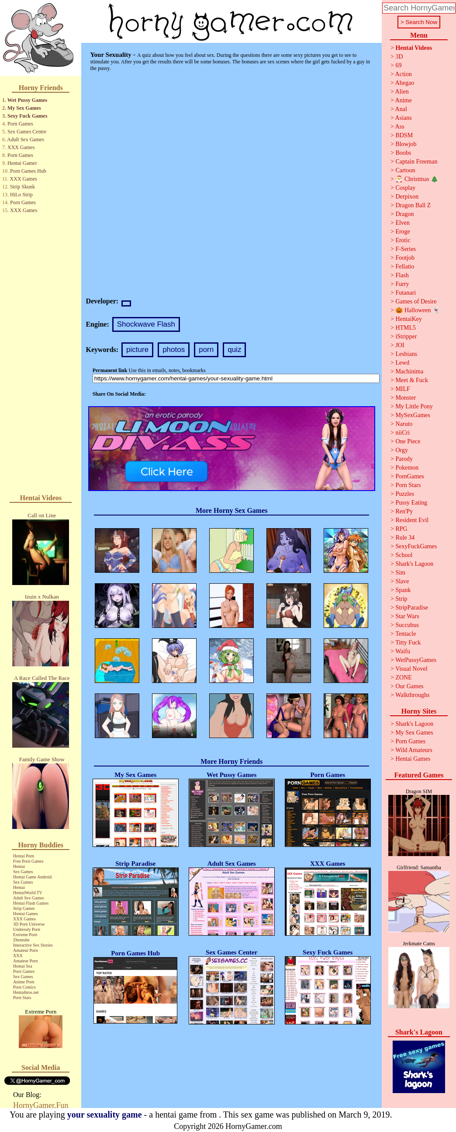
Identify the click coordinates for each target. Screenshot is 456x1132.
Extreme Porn (25, 934)
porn (206, 349)
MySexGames (412, 415)
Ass (399, 126)
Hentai (19, 866)
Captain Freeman (416, 161)
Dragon (404, 214)
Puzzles (404, 494)
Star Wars (407, 616)
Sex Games (23, 871)
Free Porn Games (28, 861)
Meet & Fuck (411, 380)
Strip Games (24, 908)
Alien (402, 91)
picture (137, 349)
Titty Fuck (408, 642)
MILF (402, 389)
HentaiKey (408, 319)
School (403, 555)
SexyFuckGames (416, 546)
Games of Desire (415, 301)
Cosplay (405, 188)
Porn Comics (24, 987)
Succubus (407, 625)
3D (399, 56)
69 (398, 65)
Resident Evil (411, 520)
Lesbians (406, 354)
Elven (402, 222)
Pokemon (406, 467)
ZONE (403, 677)
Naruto (403, 424)
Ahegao (405, 83)
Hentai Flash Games (30, 903)
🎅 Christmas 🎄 (416, 179)
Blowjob (405, 144)
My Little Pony (414, 406)
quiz (234, 349)
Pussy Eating (411, 502)
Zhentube (21, 939)
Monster (405, 397)
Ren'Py (404, 511)
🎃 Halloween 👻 (417, 310)
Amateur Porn (25, 950)
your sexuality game (104, 1114)
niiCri (402, 432)
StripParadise (411, 607)
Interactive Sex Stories (33, 945)
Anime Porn (24, 981)
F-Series (405, 249)
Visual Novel (411, 668)
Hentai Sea (22, 966)
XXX (18, 955)
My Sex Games (24, 108)
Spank (403, 590)
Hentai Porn (23, 855)
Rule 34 (405, 537)
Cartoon (405, 170)
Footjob (405, 257)
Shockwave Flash (146, 324)
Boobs (403, 153)
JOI (399, 345)
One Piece (407, 441)
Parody (404, 459)
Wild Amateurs (413, 750)
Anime (403, 100)
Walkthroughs (412, 695)
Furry (402, 284)
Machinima (409, 371)
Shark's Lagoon (414, 564)
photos (173, 349)
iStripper (406, 336)
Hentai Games (25, 913)
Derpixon (406, 196)
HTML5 (405, 327)
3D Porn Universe (29, 924)
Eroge (402, 231)
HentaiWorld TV (27, 892)
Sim (400, 572)
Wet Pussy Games (27, 100)
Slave (402, 581)
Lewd (402, 362)
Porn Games (20, 124)
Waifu (402, 651)
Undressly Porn (26, 929)
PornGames (409, 476)
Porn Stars (22, 997)
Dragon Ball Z (413, 205)
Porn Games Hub (28, 171)
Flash (401, 275)
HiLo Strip (21, 195)
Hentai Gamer (22, 163)
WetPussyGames (415, 660)
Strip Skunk (22, 187)
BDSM (404, 135)
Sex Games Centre (26, 132)
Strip (401, 599)
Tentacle (405, 633)
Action (403, 74)
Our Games (409, 686)
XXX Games (21, 147)
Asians (403, 118)
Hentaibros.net (26, 992)
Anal (401, 109)
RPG (401, 529)
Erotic (402, 240)
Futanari (405, 292)
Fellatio (404, 266)
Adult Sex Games (25, 139)
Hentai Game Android (32, 876)
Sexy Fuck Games (27, 116)
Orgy (401, 450)
